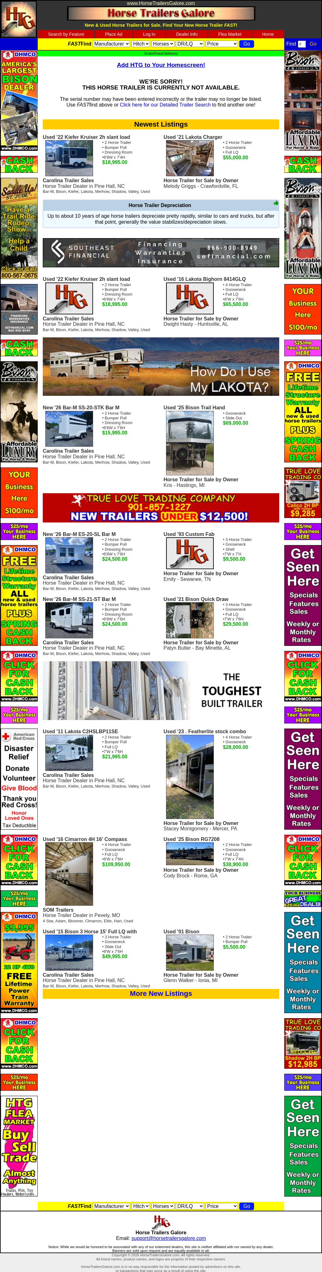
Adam (60, 921)
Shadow (118, 191)
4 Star (48, 921)
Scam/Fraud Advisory (161, 53)
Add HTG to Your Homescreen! (161, 65)
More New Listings (161, 993)
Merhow (102, 191)
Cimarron (93, 921)
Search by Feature (66, 34)
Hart (117, 921)
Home (268, 34)
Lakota (87, 191)
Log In (149, 34)
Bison (61, 191)
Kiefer (73, 191)
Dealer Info (186, 34)
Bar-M (48, 191)
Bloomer (75, 921)
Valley (133, 191)
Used (145, 191)
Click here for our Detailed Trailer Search (165, 104)
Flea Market (230, 34)
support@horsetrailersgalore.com (168, 1238)
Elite (108, 921)
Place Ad (113, 34)
